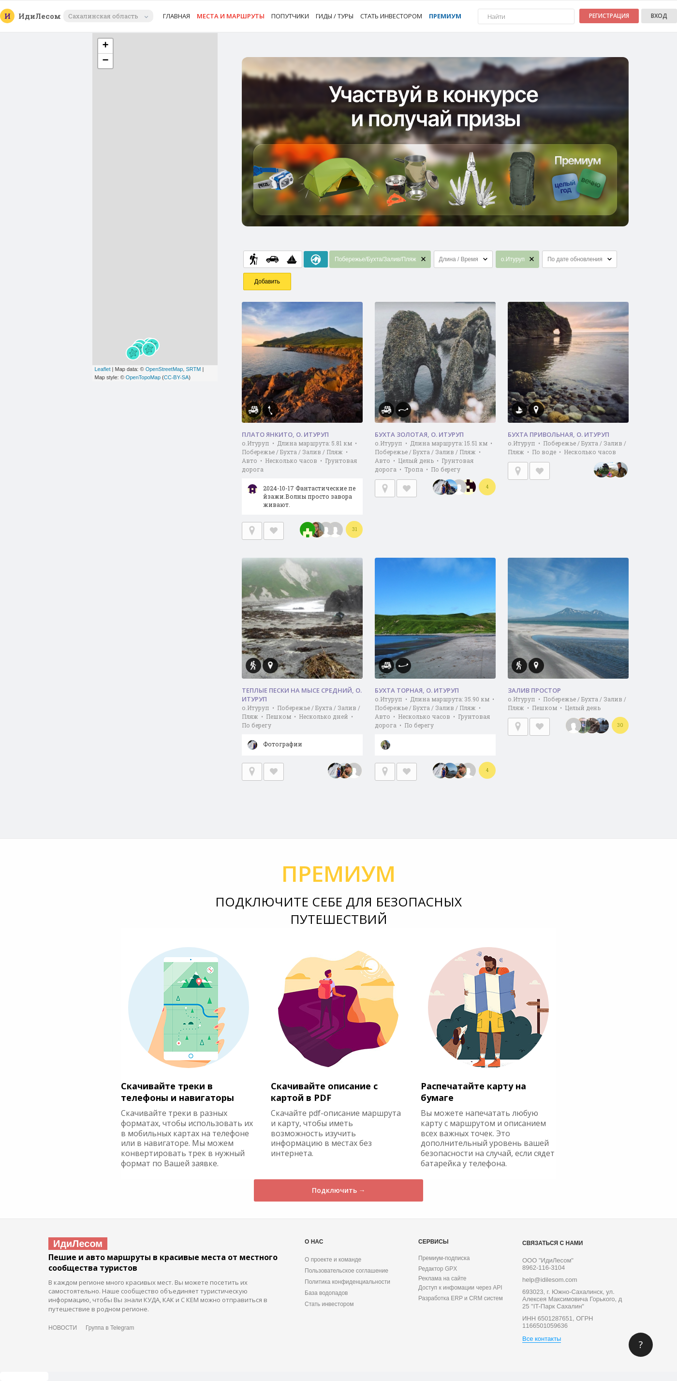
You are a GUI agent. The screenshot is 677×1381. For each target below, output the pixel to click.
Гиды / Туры (334, 16)
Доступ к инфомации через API (460, 1287)
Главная (176, 16)
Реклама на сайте (442, 1278)
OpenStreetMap (164, 369)
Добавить (267, 281)
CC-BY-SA (176, 377)
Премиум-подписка (444, 1258)
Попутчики (290, 16)
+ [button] (105, 46)
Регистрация (609, 16)
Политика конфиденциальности (347, 1281)
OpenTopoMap (143, 377)
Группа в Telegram (110, 1327)
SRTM (193, 369)
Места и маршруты (231, 16)
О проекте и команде (333, 1259)
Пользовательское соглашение (346, 1270)
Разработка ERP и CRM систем (460, 1298)
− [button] (105, 61)
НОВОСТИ (62, 1327)
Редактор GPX (437, 1268)
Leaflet (103, 369)
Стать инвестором (391, 16)
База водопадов (326, 1293)
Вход (659, 16)
